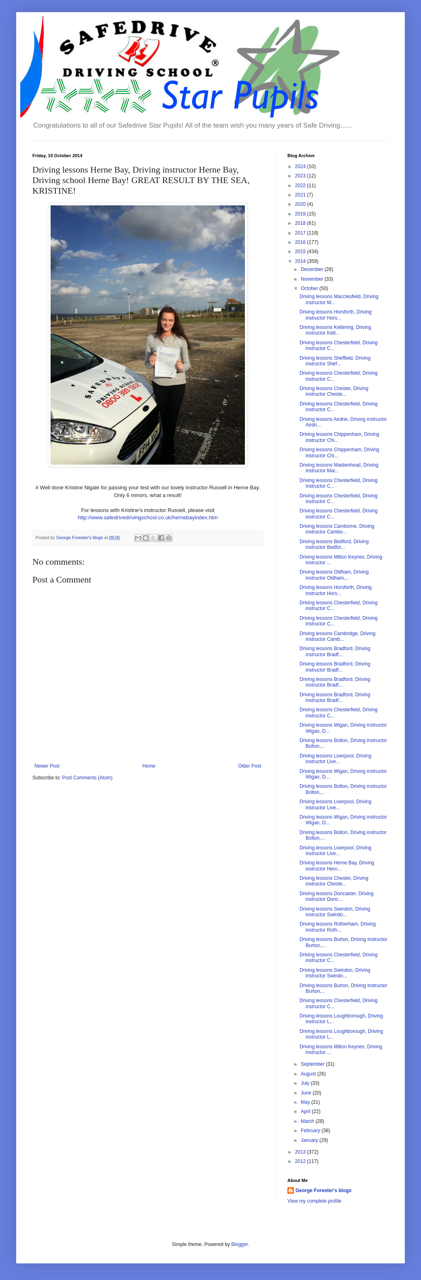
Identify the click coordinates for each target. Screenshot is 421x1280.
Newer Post (47, 766)
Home (148, 766)
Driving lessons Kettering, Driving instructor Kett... (335, 330)
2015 (301, 251)
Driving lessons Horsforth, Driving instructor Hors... (336, 314)
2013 (301, 1152)
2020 (301, 204)
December (313, 269)
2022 (301, 185)
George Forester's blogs (323, 1190)
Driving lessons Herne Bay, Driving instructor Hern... (337, 865)
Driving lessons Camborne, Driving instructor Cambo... (337, 529)
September (313, 1064)
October (310, 288)
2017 (301, 233)
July (306, 1083)
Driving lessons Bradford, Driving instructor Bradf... (335, 651)
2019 (301, 214)
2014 (301, 261)
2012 (301, 1161)
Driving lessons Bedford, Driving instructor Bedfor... (334, 544)
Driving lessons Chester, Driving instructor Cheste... (334, 391)
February (311, 1130)
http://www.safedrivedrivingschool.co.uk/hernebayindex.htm (148, 517)
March (308, 1121)
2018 (301, 223)
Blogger (239, 1244)
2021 (301, 195)
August (309, 1074)
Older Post (249, 766)
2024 (301, 166)
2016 (301, 242)
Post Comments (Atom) (87, 778)
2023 (301, 176)
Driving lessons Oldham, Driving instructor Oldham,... (334, 574)
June (307, 1093)
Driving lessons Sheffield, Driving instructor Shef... (335, 361)
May (306, 1102)
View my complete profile (314, 1201)
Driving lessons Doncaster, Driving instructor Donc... (337, 896)
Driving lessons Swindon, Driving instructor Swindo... (335, 911)
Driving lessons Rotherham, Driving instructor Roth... (338, 926)
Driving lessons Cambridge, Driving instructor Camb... (337, 636)
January (310, 1140)
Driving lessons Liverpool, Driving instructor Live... (335, 758)
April (306, 1111)
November (313, 279)
